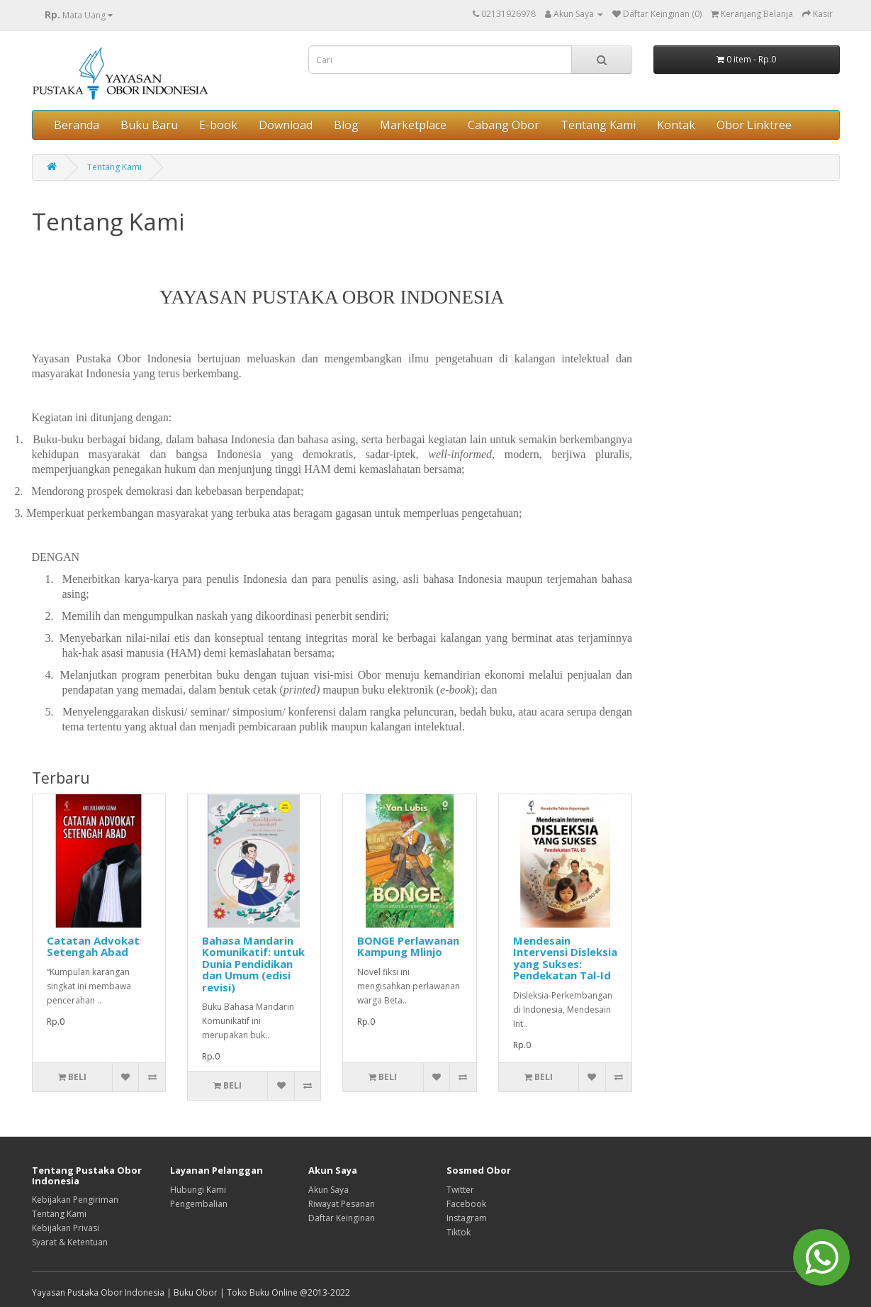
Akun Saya (328, 1190)
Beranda (76, 125)
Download (286, 125)
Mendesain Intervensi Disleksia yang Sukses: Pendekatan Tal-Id (565, 958)
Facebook (466, 1204)
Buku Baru (149, 125)
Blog (346, 125)
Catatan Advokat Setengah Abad (93, 946)
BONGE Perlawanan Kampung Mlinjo (408, 946)
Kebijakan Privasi (65, 1228)
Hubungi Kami (198, 1190)
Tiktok (458, 1232)
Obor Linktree (754, 125)
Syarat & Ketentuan (70, 1242)
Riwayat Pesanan (341, 1204)
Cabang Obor (503, 125)
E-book (218, 125)
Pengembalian (198, 1204)
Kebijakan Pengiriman (75, 1200)
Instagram (466, 1218)
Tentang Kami (598, 125)
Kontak (676, 125)
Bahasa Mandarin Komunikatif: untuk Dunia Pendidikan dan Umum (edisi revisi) (253, 963)
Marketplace (413, 125)
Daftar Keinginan (341, 1218)
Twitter (460, 1190)
